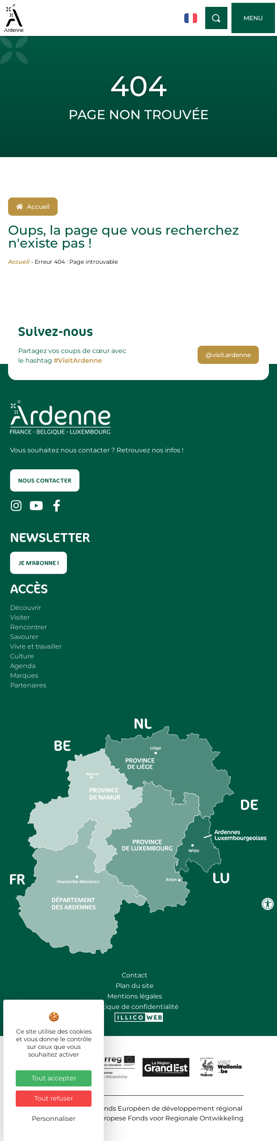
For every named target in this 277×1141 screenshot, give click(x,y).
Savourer (24, 637)
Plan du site (135, 986)
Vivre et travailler (36, 646)
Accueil (18, 261)
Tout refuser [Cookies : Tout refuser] (53, 1098)
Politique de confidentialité (135, 1007)
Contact (135, 975)
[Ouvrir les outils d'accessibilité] (268, 904)
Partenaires (28, 685)
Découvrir (25, 607)
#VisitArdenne (78, 360)
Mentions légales (134, 996)
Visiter (20, 617)
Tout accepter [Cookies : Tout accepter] (53, 1078)
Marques (24, 675)
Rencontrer (28, 627)
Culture (22, 656)
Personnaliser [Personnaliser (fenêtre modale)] (53, 1118)
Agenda (22, 666)
